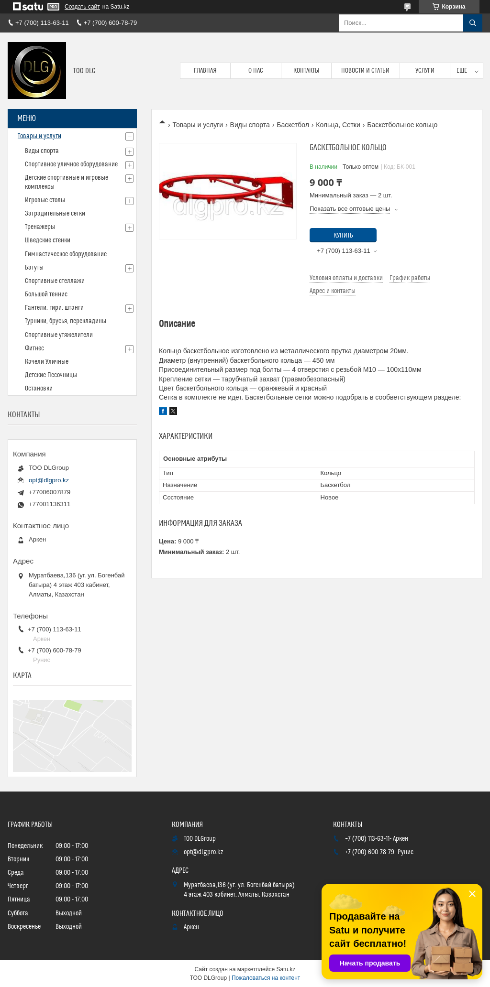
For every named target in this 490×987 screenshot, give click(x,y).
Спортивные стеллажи (55, 281)
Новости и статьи (365, 71)
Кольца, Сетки (338, 125)
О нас (255, 71)
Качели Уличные (46, 362)
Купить (343, 235)
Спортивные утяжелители (59, 335)
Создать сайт (82, 6)
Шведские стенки (47, 240)
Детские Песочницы (51, 375)
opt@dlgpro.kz (49, 480)
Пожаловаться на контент (266, 978)
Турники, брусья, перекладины (65, 321)
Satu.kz (285, 969)
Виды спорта (250, 125)
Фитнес (34, 348)
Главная (205, 71)
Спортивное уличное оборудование (71, 164)
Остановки (39, 388)
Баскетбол (293, 125)
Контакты (306, 71)
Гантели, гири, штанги (54, 308)
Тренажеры (40, 227)
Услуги (424, 71)
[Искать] (472, 23)
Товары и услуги (197, 125)
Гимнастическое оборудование (66, 254)
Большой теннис (46, 294)
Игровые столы (45, 200)
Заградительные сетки (55, 213)
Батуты (34, 267)
